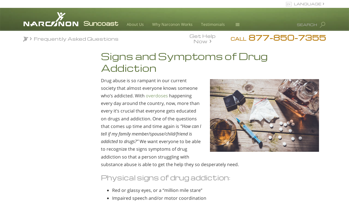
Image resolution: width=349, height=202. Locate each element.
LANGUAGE (307, 3)
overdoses (157, 96)
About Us (135, 24)
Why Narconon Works (172, 24)
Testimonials (213, 24)
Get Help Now (202, 38)
